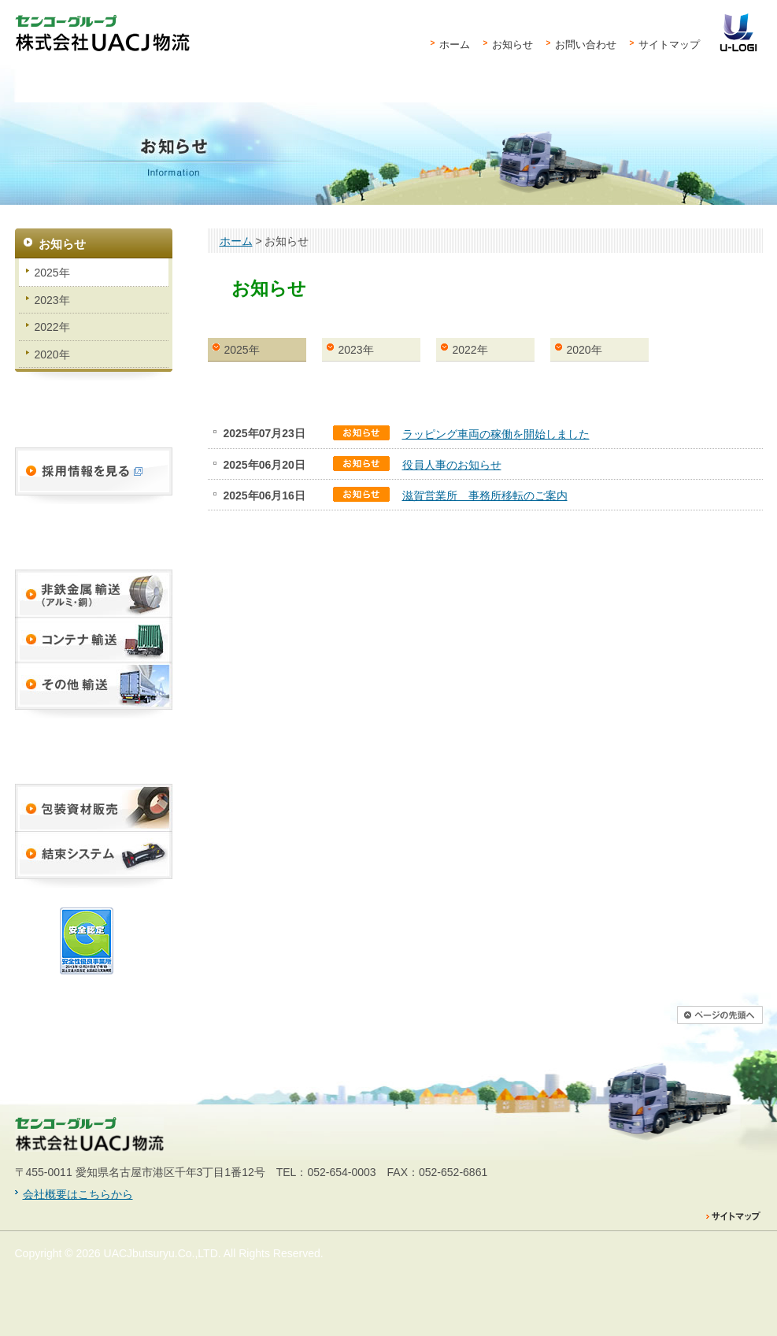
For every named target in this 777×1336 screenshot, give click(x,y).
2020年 (584, 349)
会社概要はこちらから (78, 1194)
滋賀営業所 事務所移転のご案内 (485, 495)
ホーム (454, 44)
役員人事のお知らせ (451, 464)
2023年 (356, 349)
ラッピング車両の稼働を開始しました (496, 434)
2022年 (470, 349)
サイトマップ (669, 44)
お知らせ (512, 44)
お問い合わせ (585, 44)
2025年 (242, 349)
